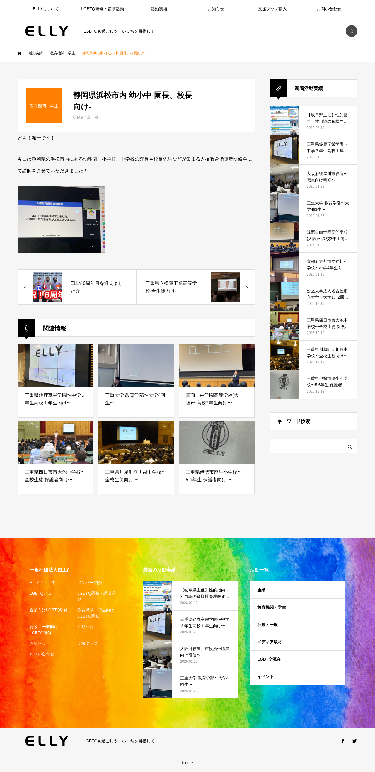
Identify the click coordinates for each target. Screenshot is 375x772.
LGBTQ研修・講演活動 (102, 8)
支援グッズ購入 (272, 8)
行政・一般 (267, 624)
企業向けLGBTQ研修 (49, 610)
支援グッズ (87, 643)
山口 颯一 (94, 117)
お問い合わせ (329, 8)
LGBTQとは (41, 593)
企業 (261, 590)
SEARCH (351, 31)
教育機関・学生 (271, 607)
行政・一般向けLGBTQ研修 (44, 629)
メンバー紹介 (89, 582)
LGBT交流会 (269, 659)
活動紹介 (85, 626)
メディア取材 (269, 642)
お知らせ (216, 8)
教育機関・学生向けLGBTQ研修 (95, 613)
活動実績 (159, 8)
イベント (265, 676)
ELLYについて (46, 8)
